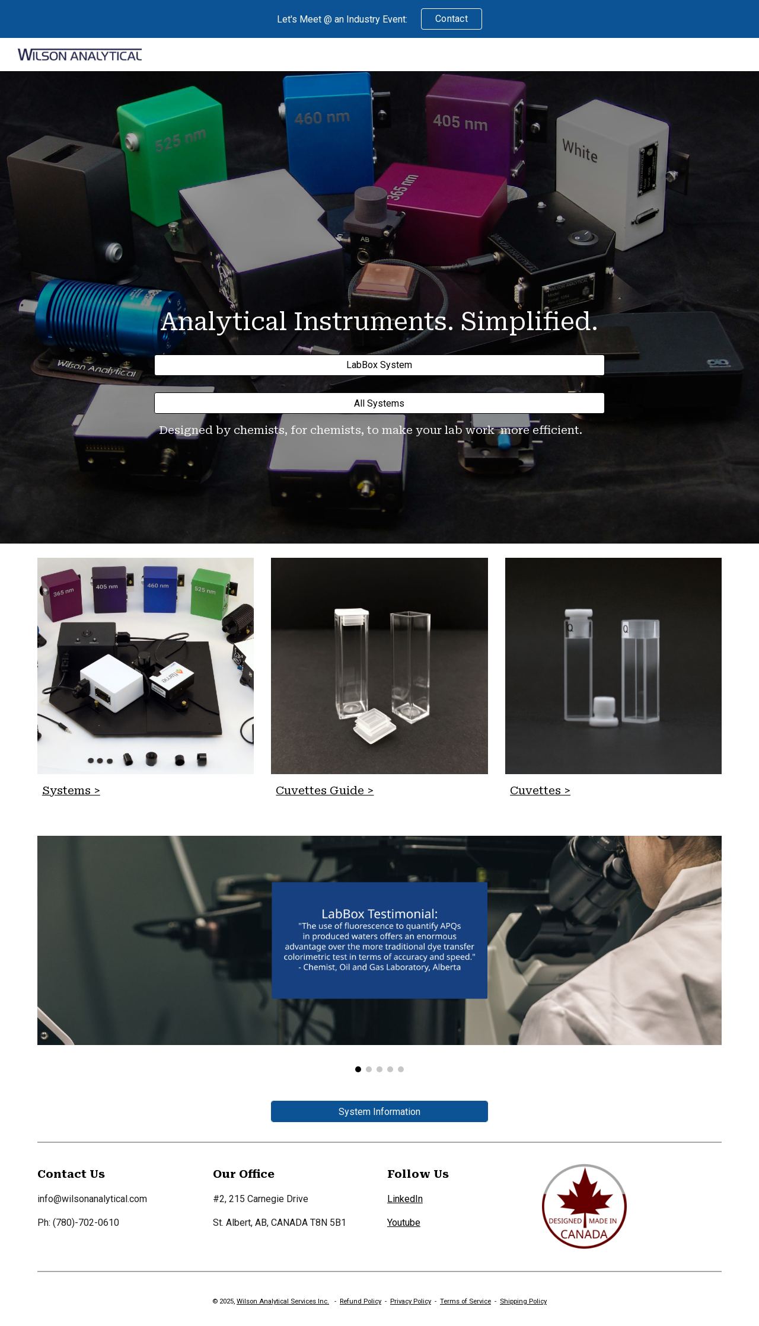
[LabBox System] (379, 365)
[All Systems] (379, 403)
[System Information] (379, 1112)
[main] (379, 318)
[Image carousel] (379, 954)
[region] (379, 19)
